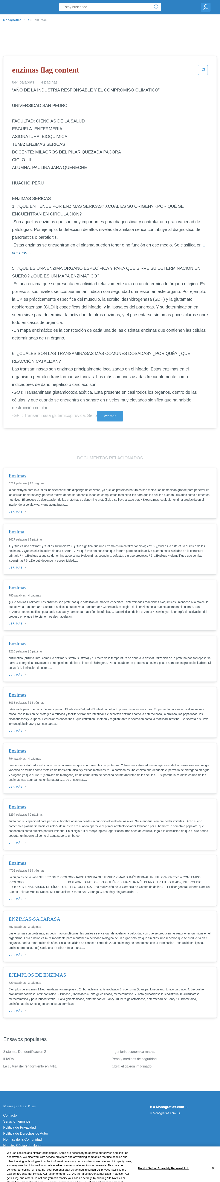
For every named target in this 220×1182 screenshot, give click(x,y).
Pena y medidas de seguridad (134, 1059)
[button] (203, 71)
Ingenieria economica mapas (133, 1051)
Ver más (110, 416)
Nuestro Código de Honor (22, 1145)
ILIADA (8, 1059)
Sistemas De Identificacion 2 (24, 1051)
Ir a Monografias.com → (169, 1107)
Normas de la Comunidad (22, 1139)
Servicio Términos (16, 1121)
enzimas (41, 20)
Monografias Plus (16, 20)
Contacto (10, 1115)
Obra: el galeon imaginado (131, 1066)
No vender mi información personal (29, 1151)
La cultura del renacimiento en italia (30, 1066)
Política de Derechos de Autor (25, 1133)
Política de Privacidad (19, 1127)
